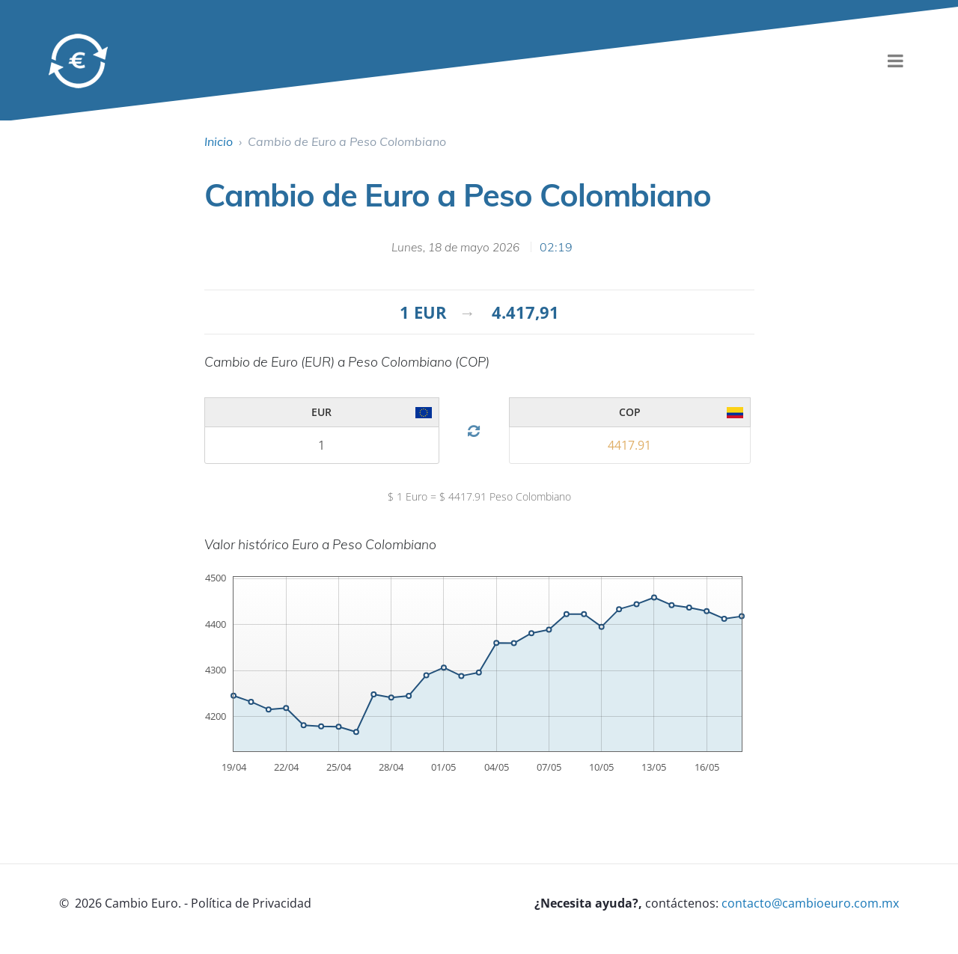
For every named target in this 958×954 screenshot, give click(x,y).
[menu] (895, 61)
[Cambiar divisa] (474, 431)
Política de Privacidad (251, 903)
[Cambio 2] (630, 445)
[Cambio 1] (322, 445)
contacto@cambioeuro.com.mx (810, 903)
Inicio (218, 141)
